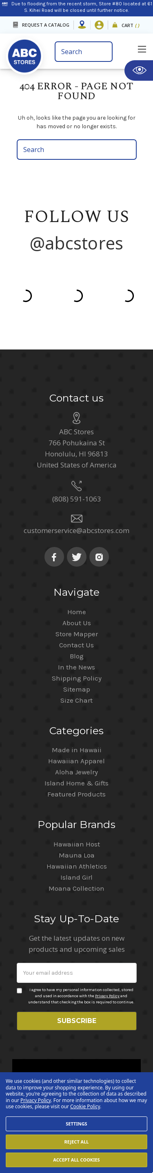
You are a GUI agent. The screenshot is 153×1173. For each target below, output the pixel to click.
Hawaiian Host (76, 818)
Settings (76, 1124)
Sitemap (76, 663)
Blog (77, 630)
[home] (27, 53)
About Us (76, 597)
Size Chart (76, 674)
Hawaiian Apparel (76, 735)
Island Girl (76, 851)
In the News (76, 641)
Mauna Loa (77, 829)
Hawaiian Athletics (77, 840)
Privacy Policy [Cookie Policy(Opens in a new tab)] (35, 1100)
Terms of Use (94, 1067)
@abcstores (77, 242)
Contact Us (76, 619)
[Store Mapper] (82, 24)
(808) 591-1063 (76, 473)
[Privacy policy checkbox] (19, 965)
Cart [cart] (131, 26)
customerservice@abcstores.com (76, 504)
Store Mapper (76, 608)
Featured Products (76, 768)
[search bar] (84, 51)
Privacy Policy (107, 970)
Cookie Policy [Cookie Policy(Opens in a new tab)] (85, 1106)
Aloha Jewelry (76, 746)
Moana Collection (76, 862)
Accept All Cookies (76, 1160)
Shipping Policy (77, 652)
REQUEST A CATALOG (45, 25)
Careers (52, 1067)
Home (76, 586)
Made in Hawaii (77, 724)
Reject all (76, 1142)
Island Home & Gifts (76, 757)
